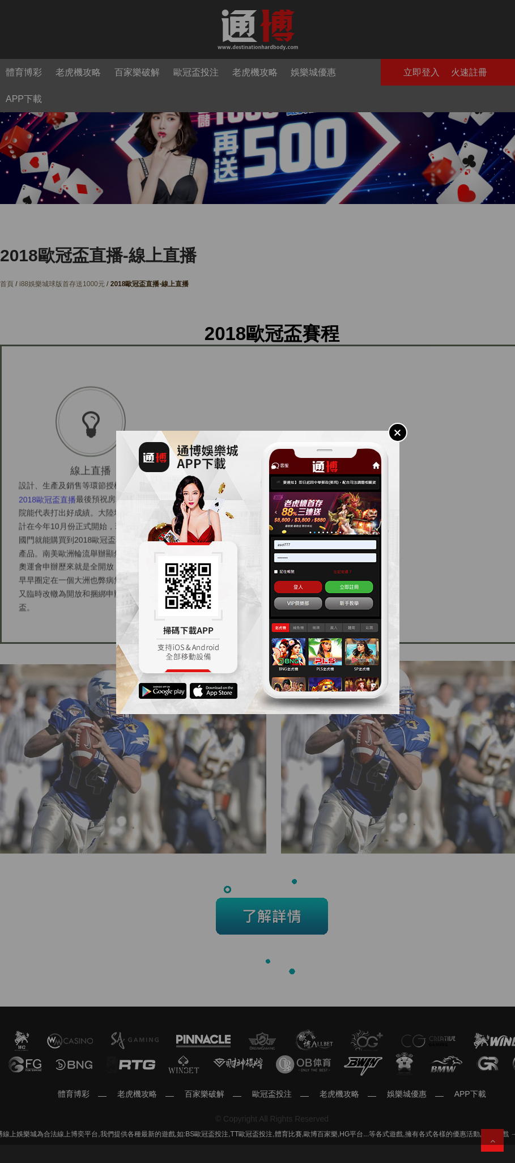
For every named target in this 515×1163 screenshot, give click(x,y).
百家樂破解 (204, 1093)
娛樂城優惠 (407, 1093)
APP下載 (470, 1093)
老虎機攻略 (137, 1093)
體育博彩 (74, 1093)
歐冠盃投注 (272, 1093)
